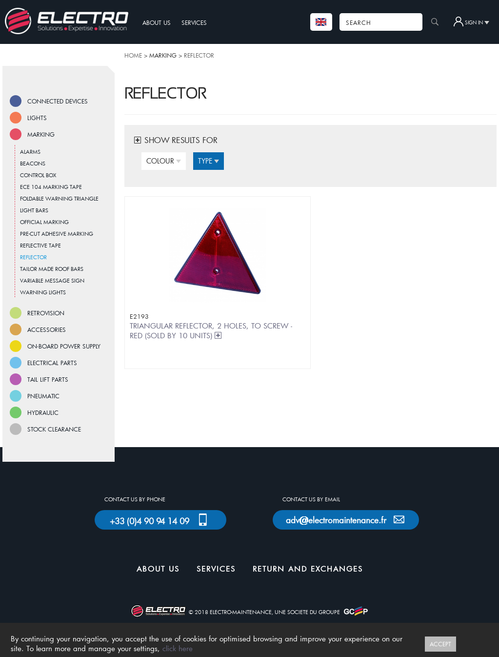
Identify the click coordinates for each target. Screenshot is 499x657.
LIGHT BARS (34, 210)
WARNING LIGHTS (43, 292)
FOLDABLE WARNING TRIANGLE (59, 198)
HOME (133, 55)
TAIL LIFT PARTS (47, 379)
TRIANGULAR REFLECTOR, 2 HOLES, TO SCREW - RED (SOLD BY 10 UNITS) (211, 330)
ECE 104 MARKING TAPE (51, 186)
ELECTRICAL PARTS (52, 363)
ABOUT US (156, 22)
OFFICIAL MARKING (44, 222)
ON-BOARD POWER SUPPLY (63, 346)
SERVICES (194, 22)
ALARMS (30, 151)
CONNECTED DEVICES (57, 101)
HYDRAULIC (43, 412)
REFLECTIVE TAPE (40, 245)
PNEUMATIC (43, 396)
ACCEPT (440, 644)
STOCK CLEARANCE (54, 429)
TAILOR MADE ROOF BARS (51, 268)
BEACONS (32, 163)
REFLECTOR (199, 55)
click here (177, 648)
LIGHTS (37, 118)
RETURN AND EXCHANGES (308, 569)
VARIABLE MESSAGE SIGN (52, 280)
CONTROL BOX (38, 175)
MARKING (41, 134)
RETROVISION (45, 313)
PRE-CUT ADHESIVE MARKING (56, 233)
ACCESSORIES (46, 329)
